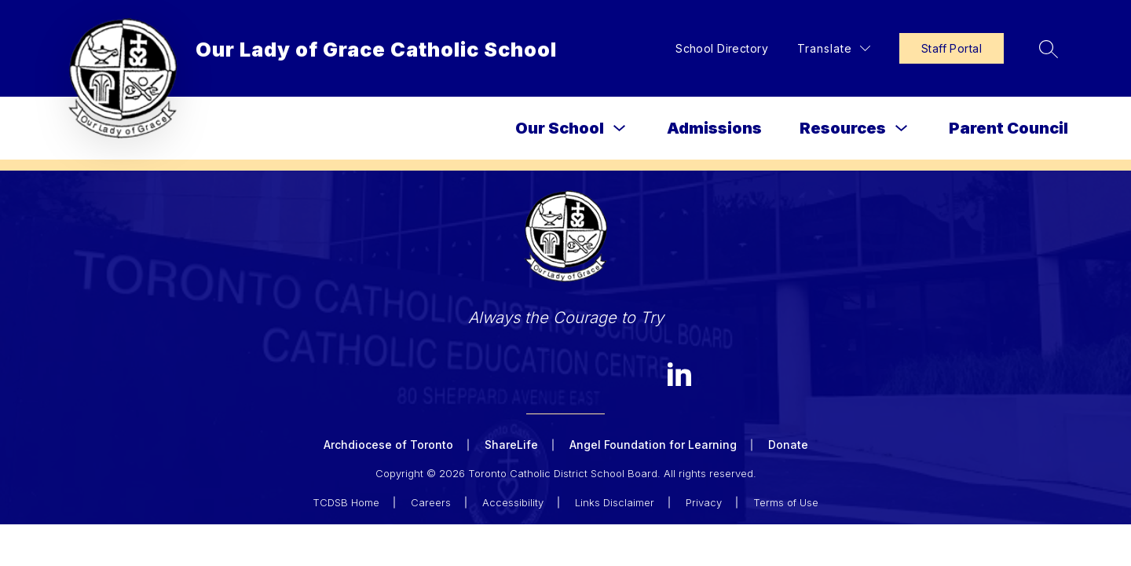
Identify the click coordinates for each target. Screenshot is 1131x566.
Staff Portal (951, 48)
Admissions (714, 128)
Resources (843, 128)
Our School (559, 128)
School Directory (721, 48)
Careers (431, 502)
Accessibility (513, 502)
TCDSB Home (346, 502)
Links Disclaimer (614, 502)
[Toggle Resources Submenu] (901, 128)
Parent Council (1008, 128)
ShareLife (511, 444)
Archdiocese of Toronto (388, 444)
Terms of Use (785, 502)
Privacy (704, 502)
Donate (788, 444)
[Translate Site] (833, 48)
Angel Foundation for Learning (653, 444)
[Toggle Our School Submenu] (619, 128)
